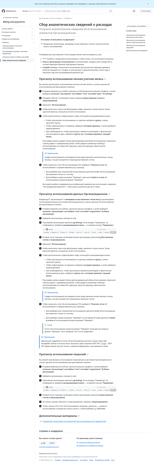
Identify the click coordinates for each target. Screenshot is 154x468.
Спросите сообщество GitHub (88, 442)
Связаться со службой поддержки (90, 446)
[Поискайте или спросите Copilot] (78, 11)
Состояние (84, 460)
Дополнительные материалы (59, 416)
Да (43, 443)
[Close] (148, 3)
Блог (113, 460)
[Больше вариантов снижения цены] (148, 26)
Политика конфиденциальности (49, 447)
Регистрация (145, 11)
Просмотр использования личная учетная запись (72, 79)
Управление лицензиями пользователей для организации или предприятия (74, 421)
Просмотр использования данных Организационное (74, 194)
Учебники (67, 18)
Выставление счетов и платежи (50, 18)
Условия (58, 460)
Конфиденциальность (70, 460)
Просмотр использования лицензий (64, 354)
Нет (52, 443)
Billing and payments (14, 21)
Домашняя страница (10, 17)
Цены (91, 460)
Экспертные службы (102, 460)
